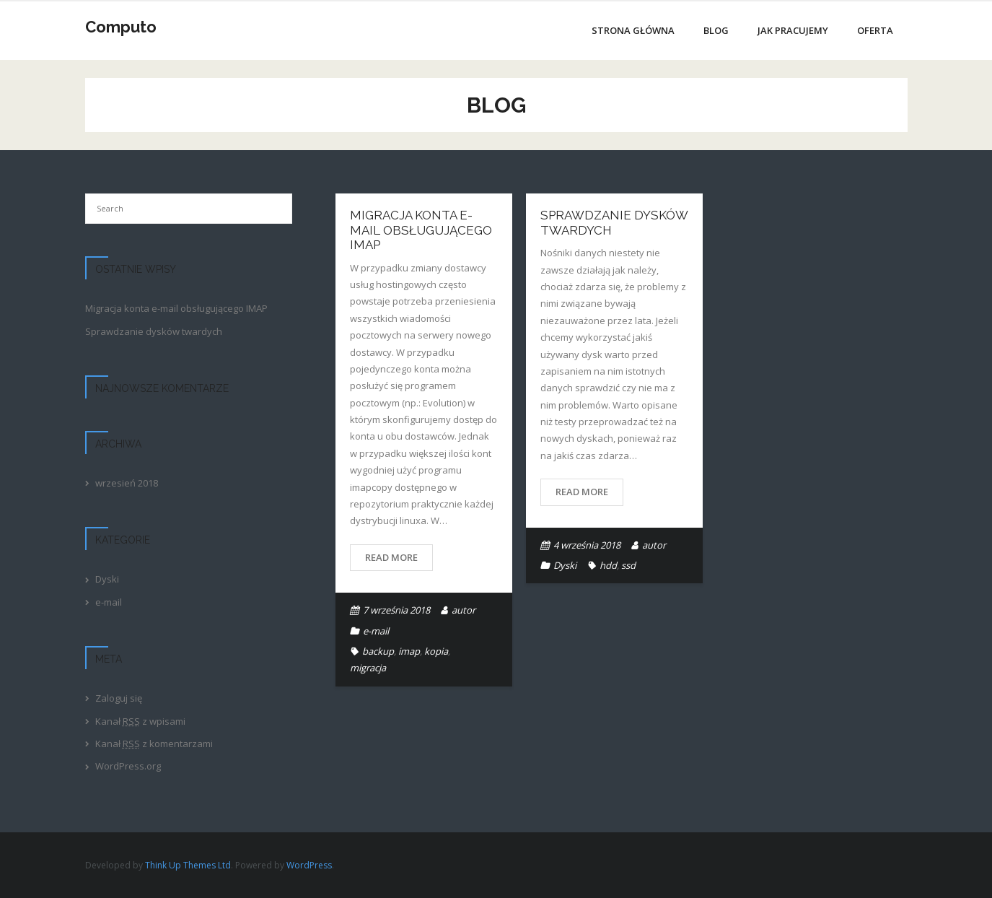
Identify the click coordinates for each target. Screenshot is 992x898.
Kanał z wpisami (140, 721)
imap (409, 651)
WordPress (309, 865)
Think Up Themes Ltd (188, 865)
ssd (628, 565)
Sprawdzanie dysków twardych (153, 331)
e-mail (376, 630)
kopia (436, 651)
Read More (391, 557)
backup (378, 651)
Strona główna (633, 30)
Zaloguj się (118, 698)
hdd (608, 565)
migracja (368, 667)
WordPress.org (128, 765)
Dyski (564, 565)
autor (463, 609)
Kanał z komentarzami (154, 743)
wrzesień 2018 (126, 482)
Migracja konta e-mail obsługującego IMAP (421, 230)
